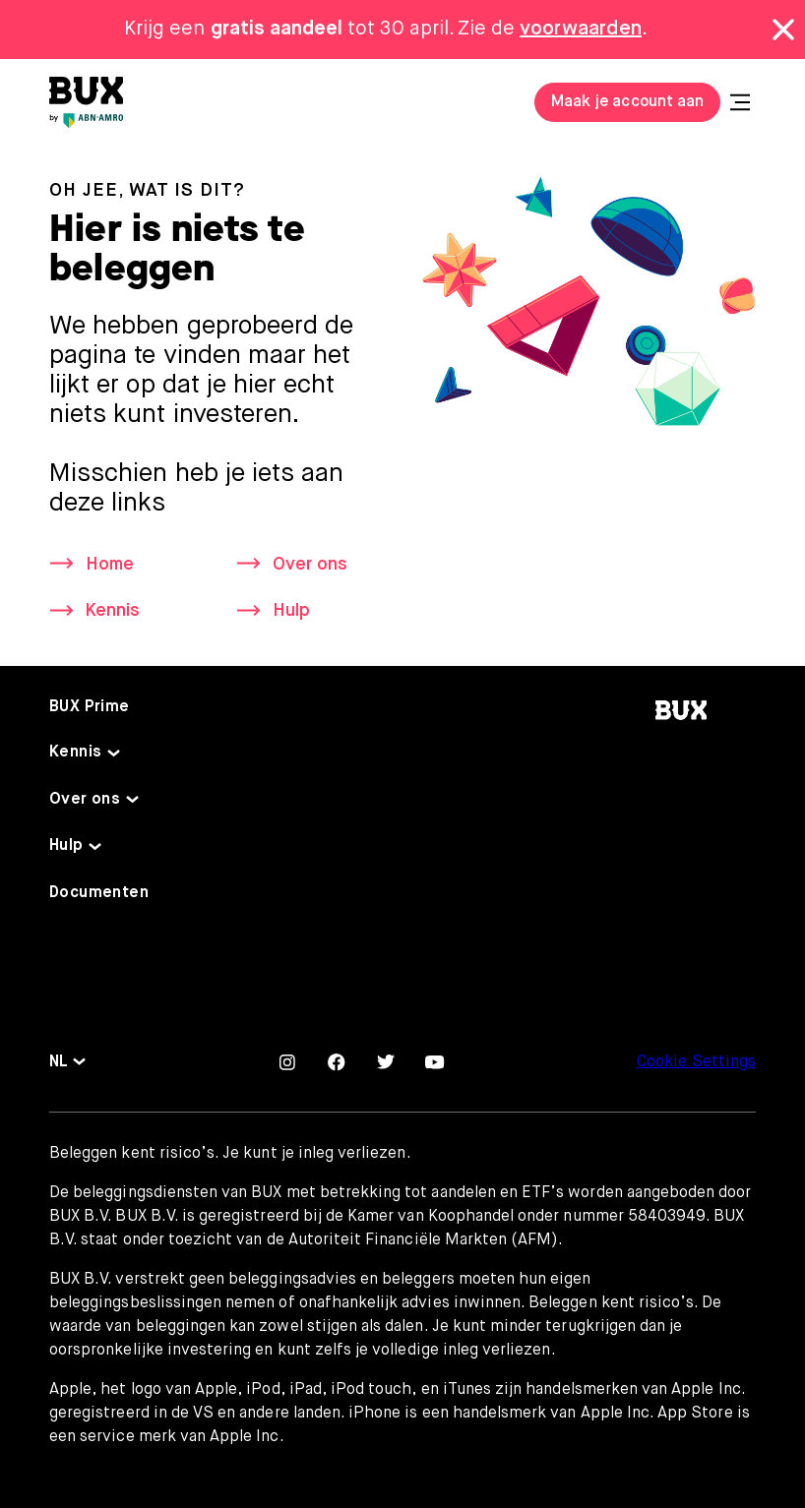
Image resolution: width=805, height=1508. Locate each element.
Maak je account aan (627, 102)
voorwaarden (581, 29)
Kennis (113, 611)
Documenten (99, 893)
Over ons (310, 564)
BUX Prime (89, 707)
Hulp (291, 611)
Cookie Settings (696, 1062)
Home (110, 564)
